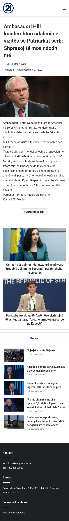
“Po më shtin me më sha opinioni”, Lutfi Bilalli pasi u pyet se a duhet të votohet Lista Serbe (46, 403)
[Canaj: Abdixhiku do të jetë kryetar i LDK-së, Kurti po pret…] (14, 388)
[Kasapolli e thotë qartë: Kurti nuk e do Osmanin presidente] (14, 372)
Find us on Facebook (14, 512)
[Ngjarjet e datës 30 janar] (14, 355)
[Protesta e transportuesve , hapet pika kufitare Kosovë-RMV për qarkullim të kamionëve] (14, 422)
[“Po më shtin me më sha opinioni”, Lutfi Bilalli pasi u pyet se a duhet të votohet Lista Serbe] (14, 405)
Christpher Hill (35, 212)
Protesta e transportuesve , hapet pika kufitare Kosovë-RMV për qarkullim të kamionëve (45, 421)
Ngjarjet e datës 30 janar (41, 350)
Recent (34, 338)
